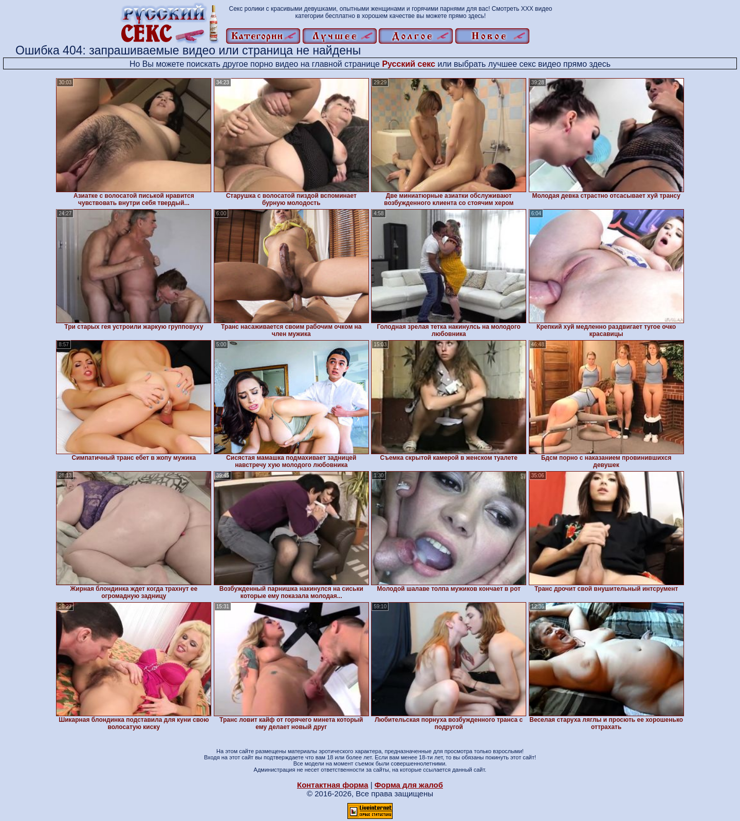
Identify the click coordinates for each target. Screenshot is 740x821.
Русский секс (408, 64)
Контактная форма (332, 784)
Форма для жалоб (409, 784)
